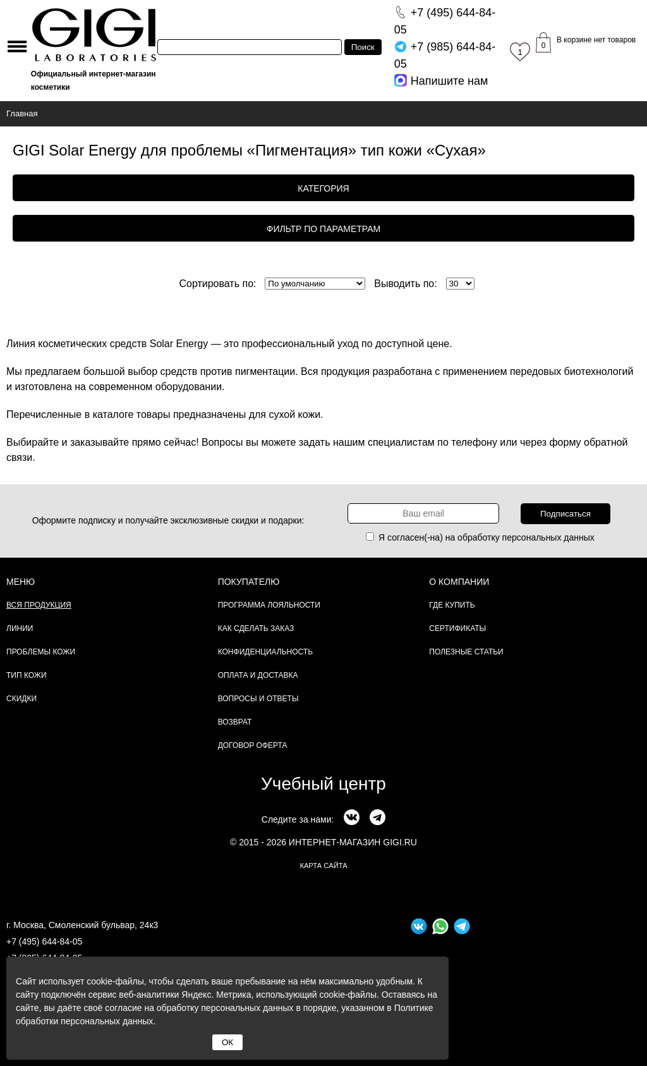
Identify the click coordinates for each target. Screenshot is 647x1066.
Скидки (21, 698)
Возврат (235, 722)
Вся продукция (38, 605)
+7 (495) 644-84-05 (44, 941)
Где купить (452, 605)
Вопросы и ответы (258, 698)
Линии (19, 628)
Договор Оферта (252, 745)
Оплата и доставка (258, 675)
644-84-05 (445, 21)
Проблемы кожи (40, 651)
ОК (227, 1042)
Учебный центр (323, 783)
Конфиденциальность (265, 651)
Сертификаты (457, 628)
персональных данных (548, 537)
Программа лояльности (269, 605)
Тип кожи (26, 675)
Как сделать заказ (256, 628)
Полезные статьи (466, 651)
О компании (459, 582)
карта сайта (323, 865)
